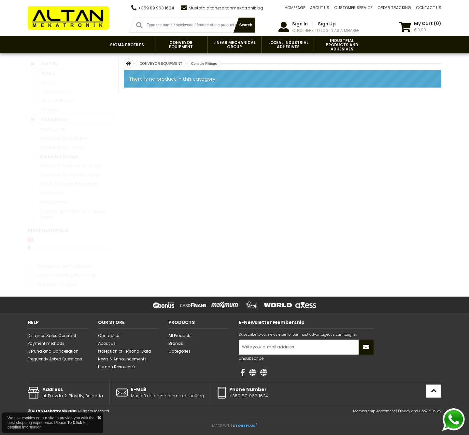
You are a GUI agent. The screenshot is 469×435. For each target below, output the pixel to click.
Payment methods (46, 343)
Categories (179, 351)
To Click (74, 422)
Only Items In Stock (56, 284)
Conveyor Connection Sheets (71, 165)
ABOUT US (319, 7)
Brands (175, 343)
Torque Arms (53, 202)
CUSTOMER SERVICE (353, 7)
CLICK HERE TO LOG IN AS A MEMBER (326, 30)
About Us (107, 343)
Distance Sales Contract (52, 335)
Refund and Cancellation (53, 351)
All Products (180, 335)
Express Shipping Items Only (66, 275)
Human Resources (116, 367)
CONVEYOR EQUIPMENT (160, 63)
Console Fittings (59, 156)
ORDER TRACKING (394, 7)
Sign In (300, 24)
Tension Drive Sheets (62, 147)
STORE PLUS (245, 425)
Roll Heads (51, 193)
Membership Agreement (374, 411)
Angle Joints (52, 129)
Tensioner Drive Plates (64, 138)
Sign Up (327, 24)
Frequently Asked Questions (55, 359)
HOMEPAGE (295, 7)
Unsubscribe (251, 358)
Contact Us (109, 335)
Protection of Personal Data (124, 351)
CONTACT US (428, 7)
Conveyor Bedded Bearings (70, 175)
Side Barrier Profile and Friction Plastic (73, 214)
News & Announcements (122, 359)
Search (245, 25)
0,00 (420, 30)
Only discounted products (64, 266)
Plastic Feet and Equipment (69, 184)
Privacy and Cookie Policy (419, 411)
